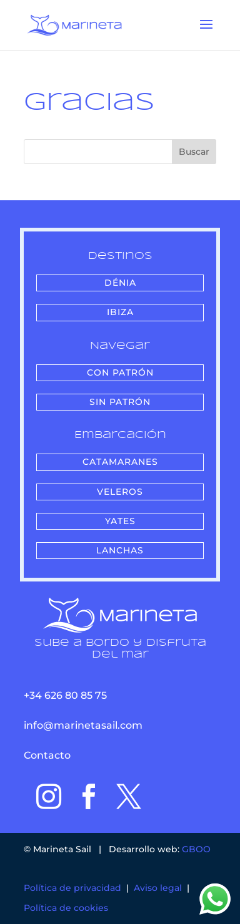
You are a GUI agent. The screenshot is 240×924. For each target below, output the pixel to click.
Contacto (47, 755)
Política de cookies (66, 907)
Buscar (194, 151)
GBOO (196, 849)
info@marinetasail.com (83, 725)
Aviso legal (158, 887)
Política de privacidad (72, 887)
